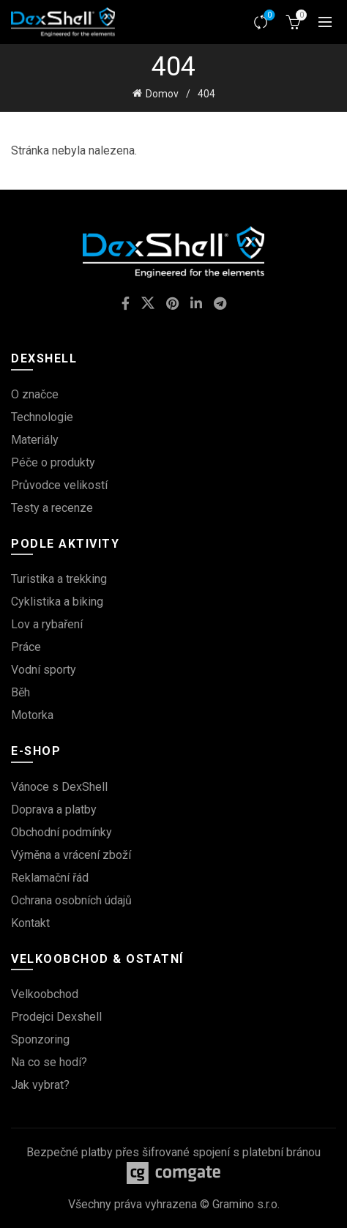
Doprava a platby (54, 809)
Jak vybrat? (40, 1085)
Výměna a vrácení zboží (71, 855)
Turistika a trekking (59, 579)
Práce (26, 647)
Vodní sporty (43, 670)
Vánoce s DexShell (59, 787)
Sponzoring (40, 1039)
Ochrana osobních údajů (71, 900)
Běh (20, 692)
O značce (35, 394)
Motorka (32, 715)
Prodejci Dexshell (56, 1017)
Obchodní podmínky (61, 832)
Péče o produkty (53, 462)
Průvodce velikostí (59, 485)
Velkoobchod (44, 994)
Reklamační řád (50, 878)
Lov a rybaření (47, 624)
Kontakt (30, 923)
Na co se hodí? (49, 1062)
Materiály (35, 440)
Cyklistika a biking (57, 602)
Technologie (42, 417)
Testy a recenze (52, 508)
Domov (162, 94)
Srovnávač (268, 16)
